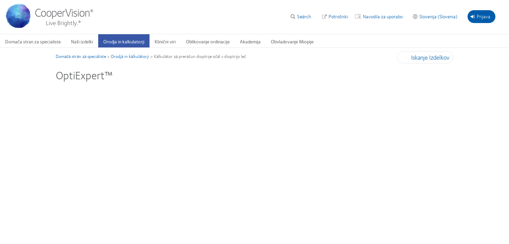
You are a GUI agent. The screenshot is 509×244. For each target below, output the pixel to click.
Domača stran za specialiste (81, 56)
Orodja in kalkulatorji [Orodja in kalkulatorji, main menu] (123, 41)
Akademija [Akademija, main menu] (250, 41)
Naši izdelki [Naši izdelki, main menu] (82, 41)
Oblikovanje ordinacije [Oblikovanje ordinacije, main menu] (208, 41)
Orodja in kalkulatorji (130, 56)
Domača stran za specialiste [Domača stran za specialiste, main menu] (33, 41)
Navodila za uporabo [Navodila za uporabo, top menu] (383, 16)
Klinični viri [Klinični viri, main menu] (165, 41)
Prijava (480, 16)
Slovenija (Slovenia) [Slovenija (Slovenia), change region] (438, 16)
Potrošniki (338, 16)
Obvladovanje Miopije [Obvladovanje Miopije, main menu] (292, 41)
